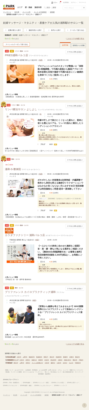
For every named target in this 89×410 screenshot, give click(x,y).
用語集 (7, 372)
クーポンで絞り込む (75, 30)
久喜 (59, 363)
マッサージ (7, 12)
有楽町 (59, 357)
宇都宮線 (9, 363)
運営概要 (41, 374)
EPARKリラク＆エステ (9, 7)
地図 (40, 60)
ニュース (65, 370)
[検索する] (84, 8)
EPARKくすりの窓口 (58, 382)
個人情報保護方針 (68, 372)
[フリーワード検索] (72, 8)
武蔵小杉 (67, 360)
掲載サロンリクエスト (76, 370)
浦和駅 (52, 12)
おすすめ (65, 45)
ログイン (74, 2)
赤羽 (28, 360)
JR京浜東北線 (10, 357)
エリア (20, 7)
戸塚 (81, 360)
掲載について (9, 370)
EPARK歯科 (26, 382)
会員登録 (66, 2)
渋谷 (46, 360)
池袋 (34, 360)
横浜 (77, 357)
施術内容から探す (34, 30)
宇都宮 (78, 363)
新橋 (65, 357)
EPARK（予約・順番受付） (11, 382)
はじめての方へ (19, 370)
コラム (60, 370)
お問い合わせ (52, 370)
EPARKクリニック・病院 (41, 382)
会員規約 (28, 370)
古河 (65, 363)
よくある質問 (43, 370)
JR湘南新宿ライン (12, 360)
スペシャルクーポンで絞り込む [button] (16, 44)
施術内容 (38, 7)
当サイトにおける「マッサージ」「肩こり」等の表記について (42, 372)
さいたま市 (26, 12)
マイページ (82, 2)
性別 (55, 2)
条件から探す (54, 30)
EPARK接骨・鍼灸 (26, 385)
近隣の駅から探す (13, 30)
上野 (25, 357)
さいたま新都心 (37, 363)
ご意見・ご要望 (50, 7)
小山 (71, 363)
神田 (46, 357)
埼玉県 (16, 12)
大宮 (19, 357)
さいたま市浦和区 (40, 12)
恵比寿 (53, 360)
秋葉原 (39, 357)
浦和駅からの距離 (79, 45)
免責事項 (47, 374)
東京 (52, 357)
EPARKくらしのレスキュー (42, 385)
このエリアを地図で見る (75, 39)
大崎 (60, 360)
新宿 (40, 360)
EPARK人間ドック (73, 382)
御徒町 (32, 357)
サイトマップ (79, 372)
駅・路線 (28, 7)
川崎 (71, 357)
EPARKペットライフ (60, 385)
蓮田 (53, 363)
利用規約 (35, 370)
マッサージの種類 (16, 372)
